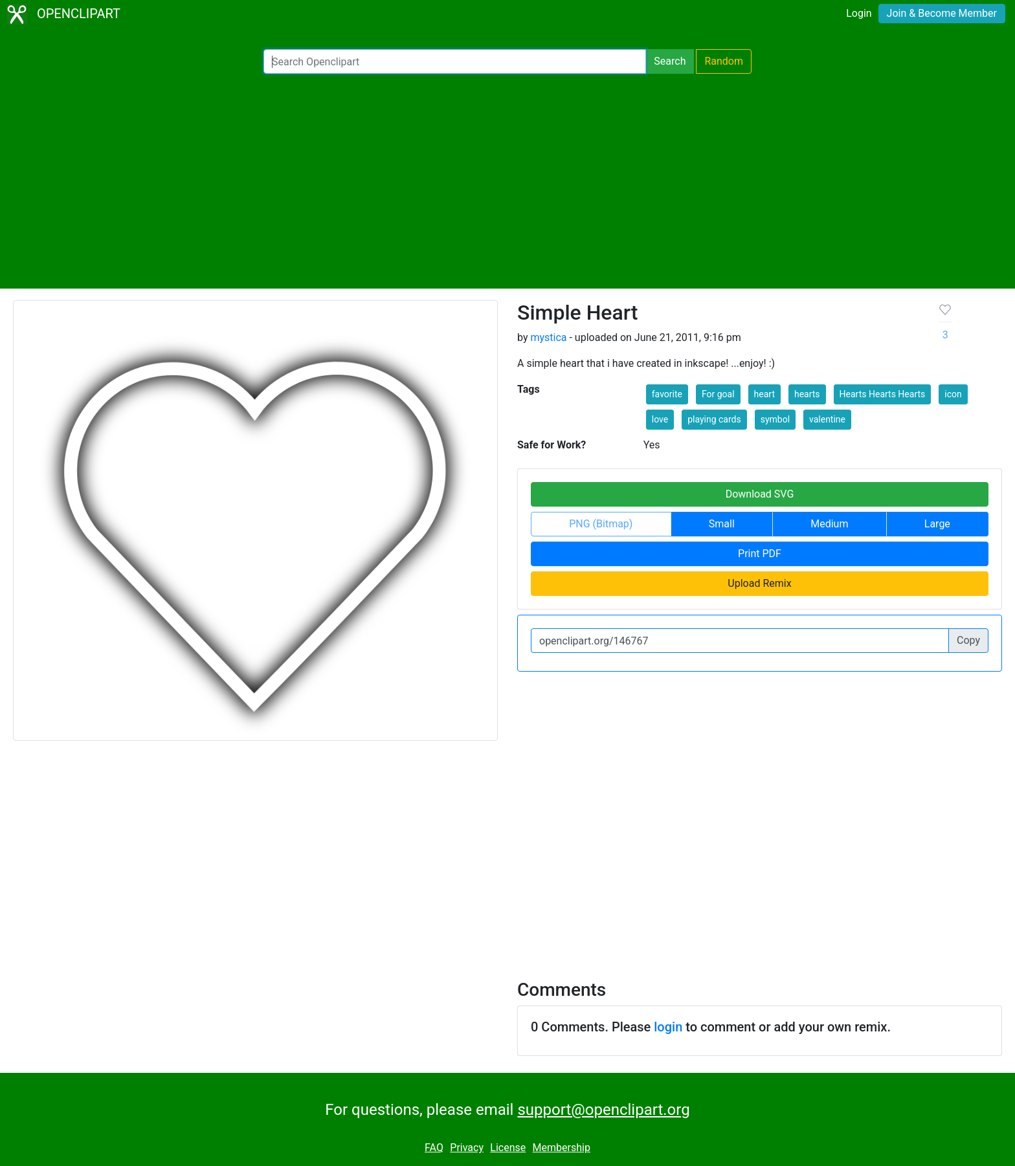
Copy (968, 640)
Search (670, 61)
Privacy (467, 1147)
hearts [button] (807, 394)
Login (858, 13)
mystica (548, 337)
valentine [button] (827, 419)
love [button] (660, 419)
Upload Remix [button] (759, 583)
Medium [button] (829, 524)
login (668, 1027)
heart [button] (764, 394)
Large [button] (937, 524)
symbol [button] (775, 419)
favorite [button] (667, 394)
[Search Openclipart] (454, 61)
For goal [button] (718, 394)
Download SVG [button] (760, 494)
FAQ (434, 1147)
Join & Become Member (942, 13)
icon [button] (952, 394)
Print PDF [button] (759, 553)
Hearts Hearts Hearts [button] (883, 394)
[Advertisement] (507, 181)
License (508, 1147)
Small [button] (722, 524)
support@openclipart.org (603, 1110)
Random (723, 61)
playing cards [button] (714, 419)
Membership (561, 1147)
